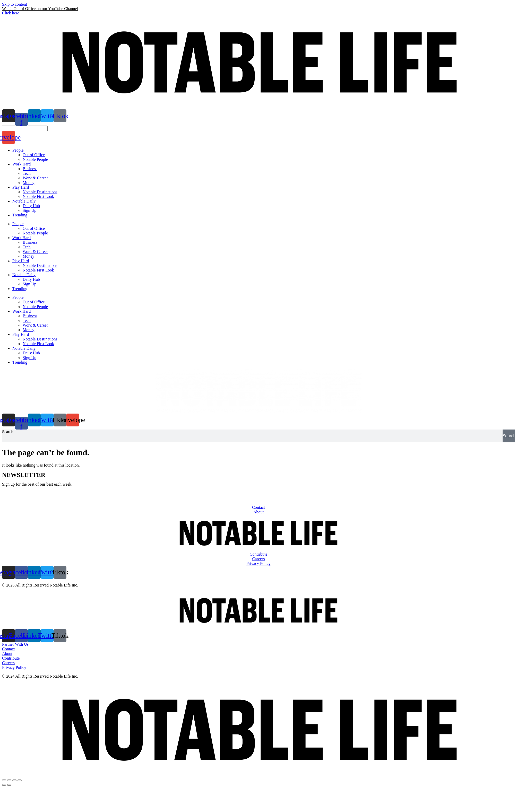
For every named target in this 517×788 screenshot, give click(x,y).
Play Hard (20, 261)
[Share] (9, 780)
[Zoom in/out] (20, 780)
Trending (19, 288)
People (18, 224)
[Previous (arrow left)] (4, 785)
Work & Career (35, 251)
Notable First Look (38, 270)
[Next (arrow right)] (9, 785)
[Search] (509, 436)
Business (30, 242)
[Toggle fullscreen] (14, 780)
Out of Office (34, 228)
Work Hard (21, 237)
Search (7, 432)
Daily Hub (31, 279)
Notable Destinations (40, 265)
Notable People (35, 233)
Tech (27, 247)
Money (28, 256)
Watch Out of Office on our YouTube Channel (40, 8)
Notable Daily (24, 275)
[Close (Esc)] (4, 780)
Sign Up (29, 284)
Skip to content (14, 4)
